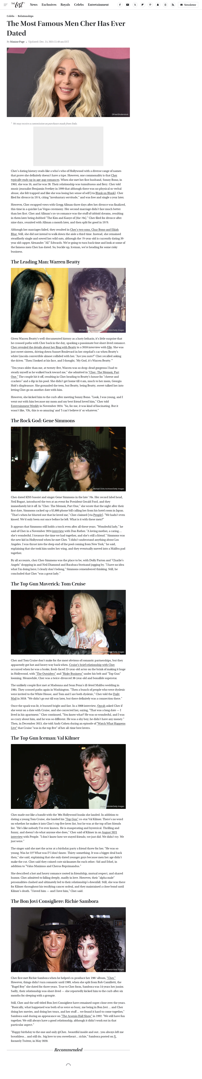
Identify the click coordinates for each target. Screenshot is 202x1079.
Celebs (79, 5)
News (34, 5)
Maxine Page (17, 41)
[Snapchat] (157, 4)
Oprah (101, 706)
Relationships (25, 16)
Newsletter (188, 4)
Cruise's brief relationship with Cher (92, 665)
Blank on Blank (105, 193)
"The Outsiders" (46, 673)
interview (58, 531)
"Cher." (111, 978)
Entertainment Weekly (25, 406)
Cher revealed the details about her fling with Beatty (43, 347)
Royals (65, 5)
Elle (109, 347)
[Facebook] (119, 4)
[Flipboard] (142, 4)
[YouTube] (127, 4)
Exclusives (49, 5)
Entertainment (98, 5)
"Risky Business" (72, 673)
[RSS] (172, 4)
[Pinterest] (150, 4)
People (97, 515)
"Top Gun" (71, 819)
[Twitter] (135, 4)
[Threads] (165, 4)
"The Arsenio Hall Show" (76, 1016)
